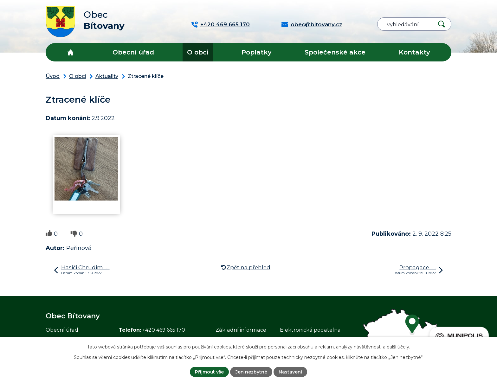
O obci (197, 52)
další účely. (398, 347)
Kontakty (414, 52)
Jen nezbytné (251, 372)
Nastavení (290, 372)
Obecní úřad (133, 52)
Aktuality (106, 76)
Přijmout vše (209, 372)
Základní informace (241, 330)
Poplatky (257, 52)
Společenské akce (335, 52)
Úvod (70, 52)
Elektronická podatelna (310, 330)
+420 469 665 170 (163, 330)
